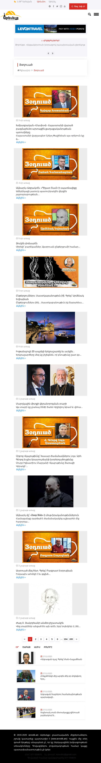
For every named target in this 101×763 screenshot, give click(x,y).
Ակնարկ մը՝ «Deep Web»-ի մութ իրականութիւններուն (47, 515)
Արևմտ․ (41, 1)
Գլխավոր (23, 70)
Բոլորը (48, 647)
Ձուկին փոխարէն (26, 243)
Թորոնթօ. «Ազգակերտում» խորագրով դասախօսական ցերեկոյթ (50, 45)
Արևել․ (52, 1)
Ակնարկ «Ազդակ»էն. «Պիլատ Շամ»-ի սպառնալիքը (46, 188)
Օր (17, 647)
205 (71, 639)
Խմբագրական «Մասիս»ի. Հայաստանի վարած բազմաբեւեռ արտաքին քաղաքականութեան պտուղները (44, 129)
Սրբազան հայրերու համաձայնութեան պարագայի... (61, 696)
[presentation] (48, 53)
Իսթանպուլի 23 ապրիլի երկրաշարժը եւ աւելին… (45, 351)
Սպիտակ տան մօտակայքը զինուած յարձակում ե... (60, 714)
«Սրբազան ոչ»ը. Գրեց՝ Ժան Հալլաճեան (61, 659)
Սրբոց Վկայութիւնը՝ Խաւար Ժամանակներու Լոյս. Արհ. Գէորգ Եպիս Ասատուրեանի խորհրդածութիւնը (49, 457)
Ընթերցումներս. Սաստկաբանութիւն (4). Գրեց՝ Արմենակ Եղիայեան (50, 297)
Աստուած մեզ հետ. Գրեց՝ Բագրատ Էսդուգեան (44, 570)
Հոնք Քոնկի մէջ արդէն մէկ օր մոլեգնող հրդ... (60, 677)
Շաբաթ (26, 647)
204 (65, 639)
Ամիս (37, 647)
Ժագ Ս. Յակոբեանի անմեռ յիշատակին (40, 623)
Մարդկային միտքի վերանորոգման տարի (41, 404)
